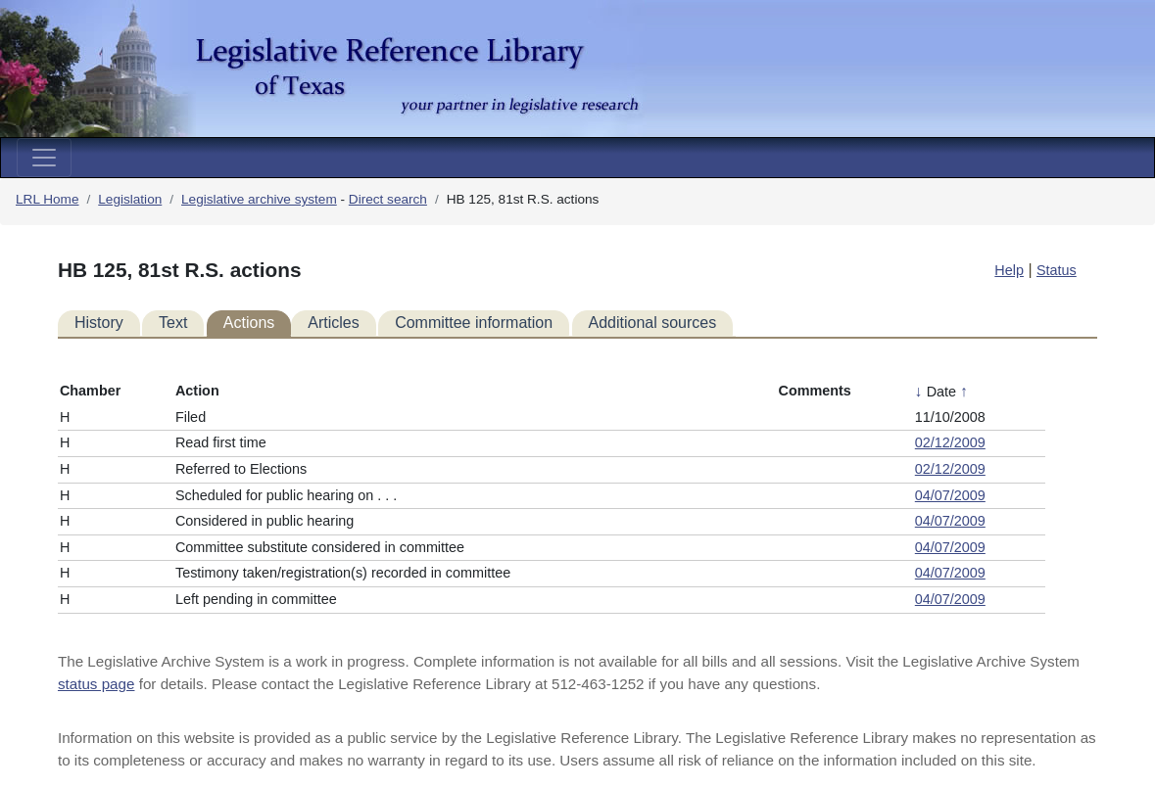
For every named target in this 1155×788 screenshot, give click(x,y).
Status (1056, 270)
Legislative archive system (259, 199)
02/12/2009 (950, 442)
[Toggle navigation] (44, 157)
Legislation (130, 199)
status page (96, 683)
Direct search (388, 199)
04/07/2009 (950, 495)
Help (1009, 270)
